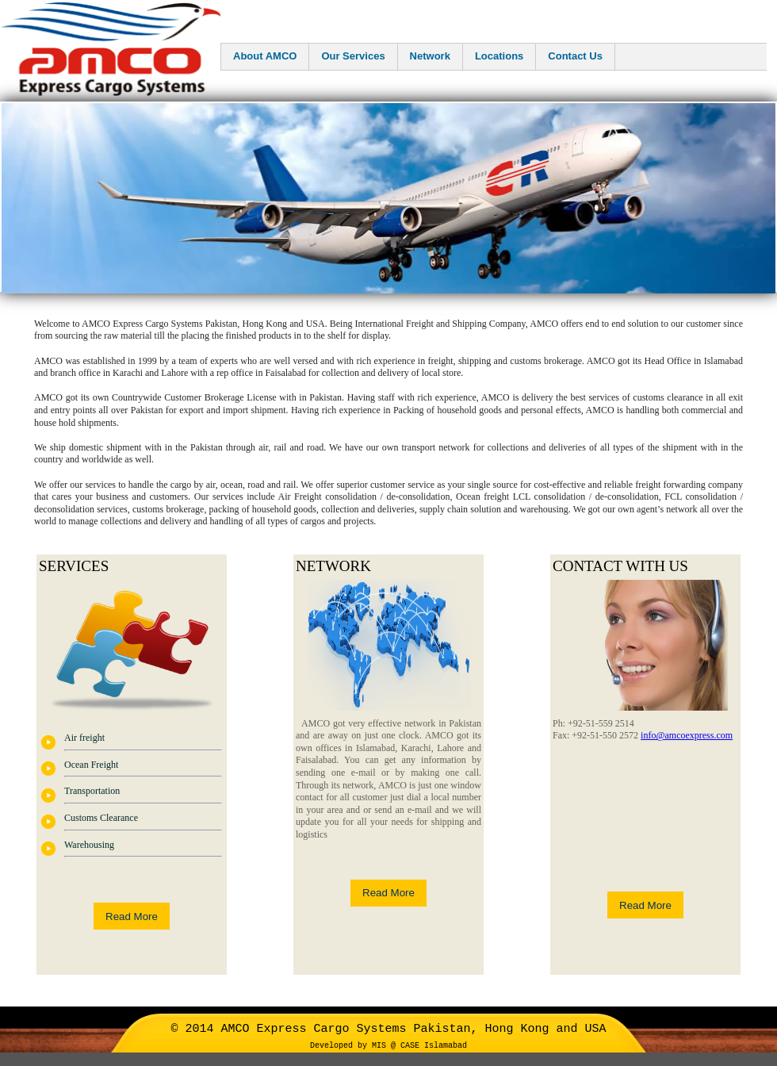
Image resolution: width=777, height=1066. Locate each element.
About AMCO (265, 56)
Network (430, 56)
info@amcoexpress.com (687, 735)
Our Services (353, 56)
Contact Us (575, 56)
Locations (499, 56)
